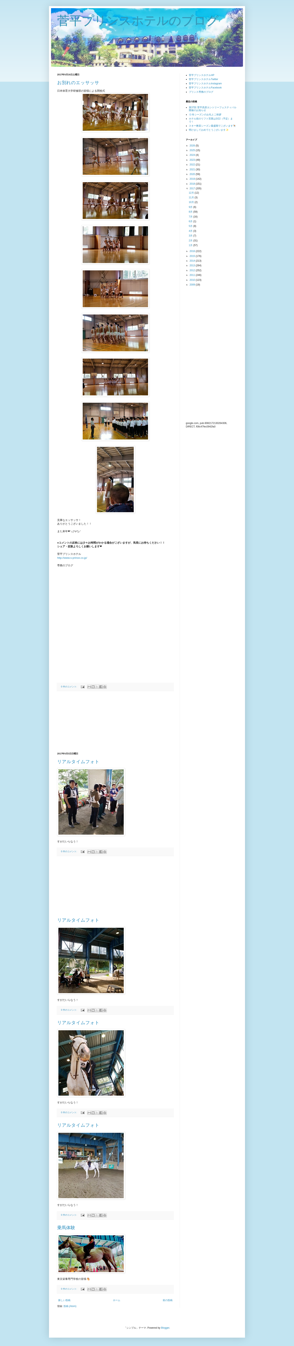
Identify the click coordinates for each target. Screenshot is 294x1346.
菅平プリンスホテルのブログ (138, 21)
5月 (191, 226)
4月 (191, 231)
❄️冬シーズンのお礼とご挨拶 (205, 114)
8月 (191, 211)
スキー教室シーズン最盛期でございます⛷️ (212, 125)
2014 (193, 260)
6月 (191, 221)
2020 (193, 174)
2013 (193, 265)
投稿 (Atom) (69, 1306)
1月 (191, 245)
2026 (193, 145)
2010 (193, 280)
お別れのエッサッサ (78, 82)
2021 (193, 169)
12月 (192, 192)
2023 (193, 159)
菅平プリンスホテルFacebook (205, 87)
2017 (193, 188)
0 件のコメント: (69, 686)
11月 (192, 197)
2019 (193, 178)
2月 (191, 240)
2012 (193, 270)
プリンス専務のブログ (201, 91)
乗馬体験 (66, 1227)
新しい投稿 (64, 1300)
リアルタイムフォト (78, 761)
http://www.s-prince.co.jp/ (72, 557)
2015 (193, 256)
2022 (193, 164)
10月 (192, 202)
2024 (193, 155)
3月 (191, 235)
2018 (193, 183)
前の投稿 (168, 1300)
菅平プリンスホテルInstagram (205, 83)
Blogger (165, 1327)
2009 (193, 284)
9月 (191, 207)
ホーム (116, 1300)
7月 (191, 216)
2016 (193, 251)
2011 (193, 275)
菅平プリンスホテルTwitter (203, 79)
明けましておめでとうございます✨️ (209, 129)
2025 (193, 150)
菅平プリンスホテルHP (201, 75)
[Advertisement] (115, 721)
